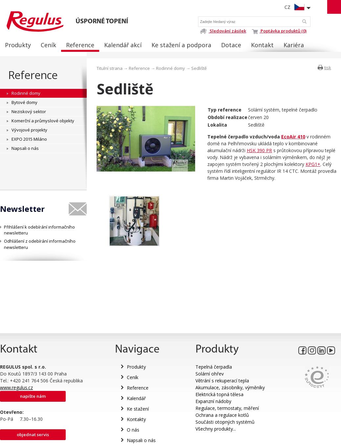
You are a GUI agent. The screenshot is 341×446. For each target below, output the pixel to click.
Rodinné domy (170, 68)
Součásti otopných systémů (225, 422)
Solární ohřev (209, 374)
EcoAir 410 (293, 136)
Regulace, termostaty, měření (227, 408)
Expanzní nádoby (213, 401)
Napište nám (33, 396)
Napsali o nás (141, 440)
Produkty (136, 367)
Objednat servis (33, 434)
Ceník (132, 377)
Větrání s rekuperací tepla (222, 380)
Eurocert (317, 377)
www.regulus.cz (16, 387)
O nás (133, 430)
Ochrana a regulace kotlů (222, 415)
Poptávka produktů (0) (279, 31)
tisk (327, 67)
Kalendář (136, 398)
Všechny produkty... (215, 429)
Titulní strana (110, 68)
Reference (33, 75)
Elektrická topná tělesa (219, 394)
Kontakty (136, 419)
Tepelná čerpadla (213, 367)
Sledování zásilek (223, 31)
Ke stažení (138, 409)
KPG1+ (313, 164)
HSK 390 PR (259, 150)
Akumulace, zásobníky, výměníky (230, 387)
